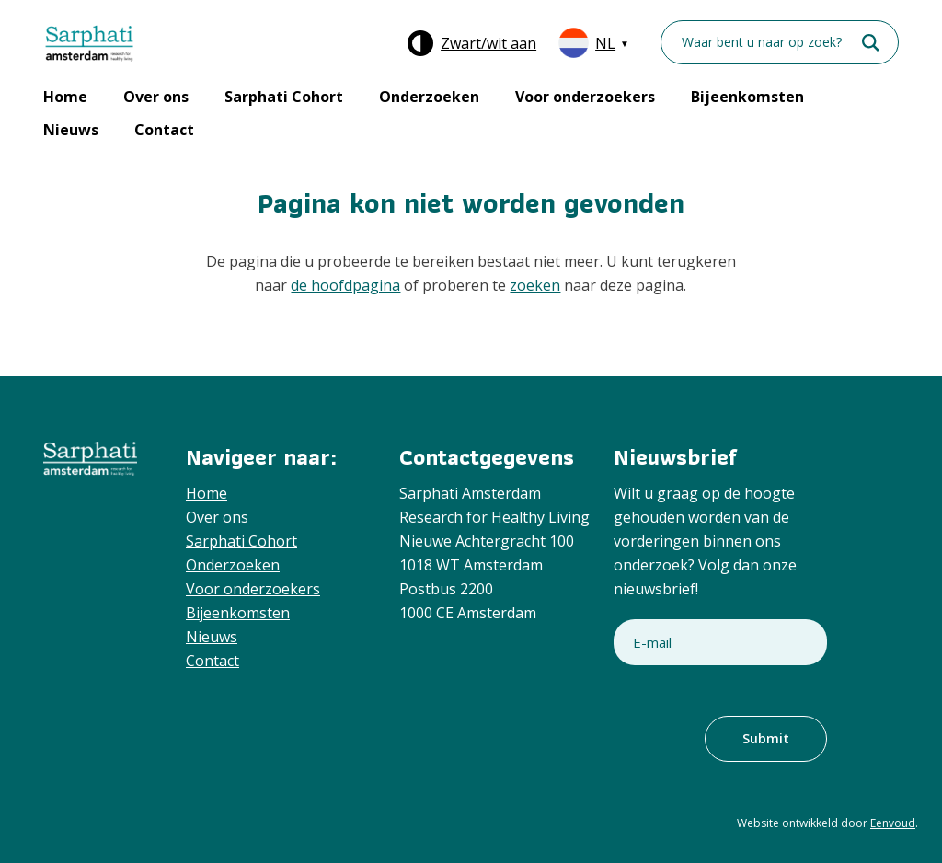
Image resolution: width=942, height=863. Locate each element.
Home (65, 96)
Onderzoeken (429, 96)
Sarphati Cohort (283, 96)
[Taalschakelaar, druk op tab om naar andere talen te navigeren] (592, 43)
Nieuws (70, 130)
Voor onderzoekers (585, 96)
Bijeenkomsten (747, 96)
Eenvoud (892, 823)
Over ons (156, 96)
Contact (164, 130)
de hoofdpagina (345, 285)
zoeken (535, 285)
